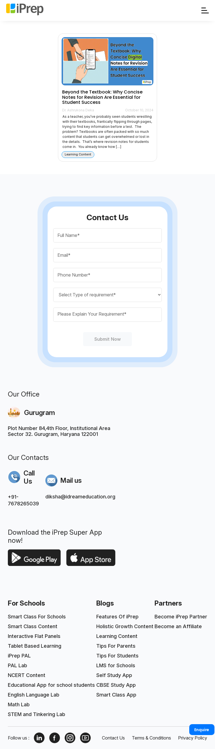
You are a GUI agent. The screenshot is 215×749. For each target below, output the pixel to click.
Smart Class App (116, 695)
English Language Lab (33, 695)
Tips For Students (117, 656)
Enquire (201, 730)
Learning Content (116, 636)
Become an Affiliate (178, 626)
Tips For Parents (115, 646)
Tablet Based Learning (34, 646)
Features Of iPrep (117, 617)
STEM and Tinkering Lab (36, 714)
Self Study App (114, 675)
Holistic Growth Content (124, 626)
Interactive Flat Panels (34, 636)
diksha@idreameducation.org (80, 497)
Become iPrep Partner (181, 617)
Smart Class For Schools (37, 617)
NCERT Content (26, 675)
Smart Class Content (32, 626)
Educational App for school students (51, 685)
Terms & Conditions (151, 738)
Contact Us (113, 738)
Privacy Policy (192, 738)
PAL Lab (17, 665)
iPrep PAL (19, 656)
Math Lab (19, 704)
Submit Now (107, 339)
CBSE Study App (116, 685)
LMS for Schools (115, 665)
